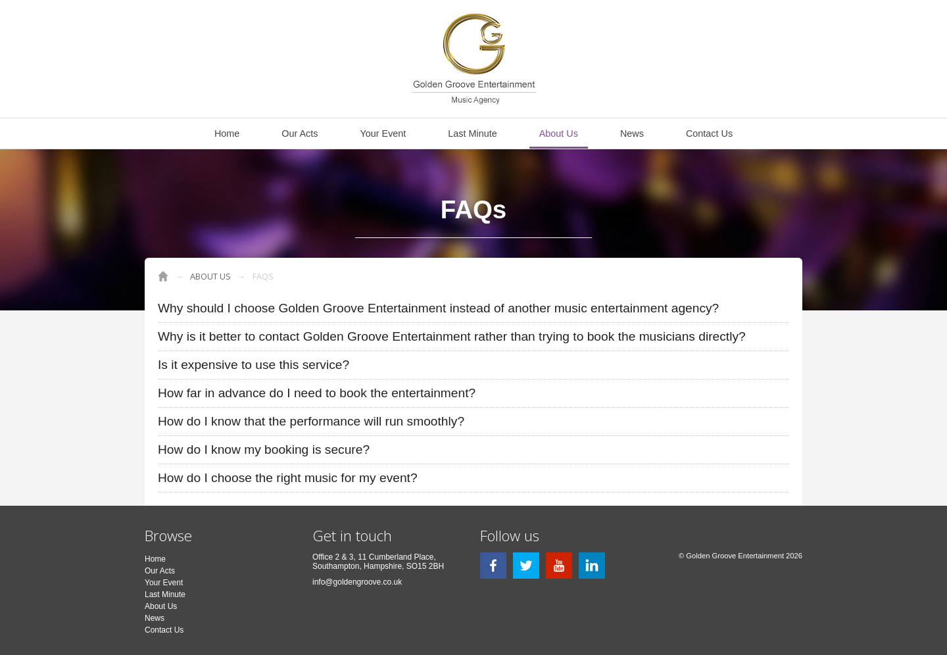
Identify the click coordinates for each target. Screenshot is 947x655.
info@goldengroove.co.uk (357, 582)
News (632, 133)
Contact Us (709, 133)
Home (226, 133)
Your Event (383, 133)
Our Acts (299, 133)
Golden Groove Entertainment (163, 276)
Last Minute (472, 133)
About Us (558, 133)
